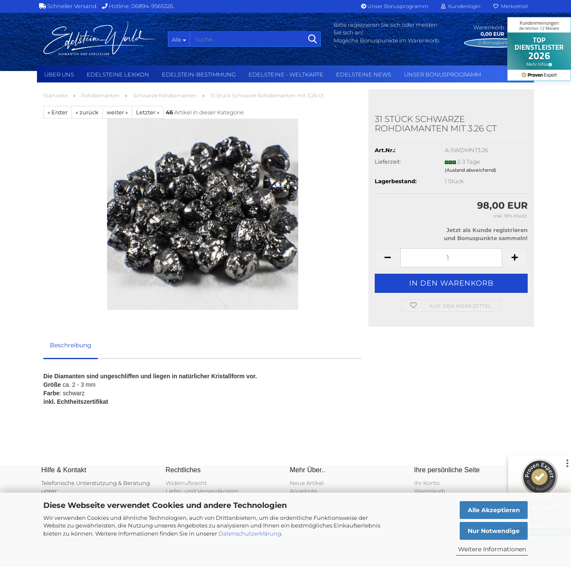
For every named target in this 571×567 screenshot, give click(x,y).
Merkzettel (510, 6)
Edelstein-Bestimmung (199, 74)
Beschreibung (70, 345)
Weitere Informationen (492, 549)
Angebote (303, 491)
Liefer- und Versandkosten (202, 491)
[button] (387, 257)
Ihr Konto (427, 482)
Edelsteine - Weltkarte (286, 74)
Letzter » (147, 112)
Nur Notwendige (494, 531)
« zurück (87, 112)
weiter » (117, 112)
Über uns (59, 74)
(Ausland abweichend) (470, 170)
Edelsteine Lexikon (118, 74)
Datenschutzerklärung (249, 533)
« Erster (58, 112)
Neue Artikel (307, 482)
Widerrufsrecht (186, 482)
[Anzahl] (451, 257)
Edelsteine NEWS (363, 74)
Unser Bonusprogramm (394, 6)
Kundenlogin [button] (461, 6)
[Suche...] (178, 39)
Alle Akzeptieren (494, 510)
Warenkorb (429, 491)
